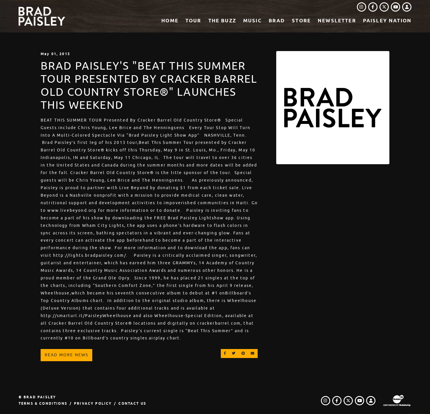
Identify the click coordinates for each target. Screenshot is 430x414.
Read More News (66, 354)
